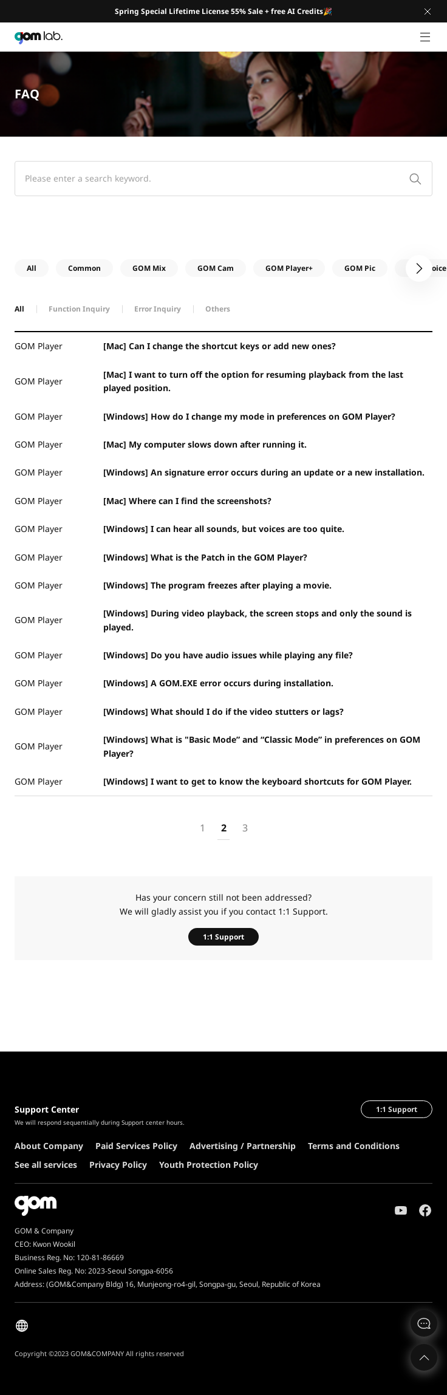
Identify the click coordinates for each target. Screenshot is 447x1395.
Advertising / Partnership (242, 1145)
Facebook (425, 1210)
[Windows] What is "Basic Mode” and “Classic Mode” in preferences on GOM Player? (261, 746)
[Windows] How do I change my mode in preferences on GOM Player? (249, 416)
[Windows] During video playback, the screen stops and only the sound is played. (257, 619)
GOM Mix (149, 268)
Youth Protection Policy (208, 1164)
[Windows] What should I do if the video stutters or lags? (223, 711)
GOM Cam (215, 268)
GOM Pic (359, 268)
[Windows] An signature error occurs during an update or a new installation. (264, 472)
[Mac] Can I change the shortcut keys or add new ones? (219, 346)
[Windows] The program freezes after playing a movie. (217, 585)
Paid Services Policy (136, 1145)
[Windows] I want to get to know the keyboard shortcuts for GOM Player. (257, 781)
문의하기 (424, 1323)
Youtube (401, 1210)
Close (427, 11)
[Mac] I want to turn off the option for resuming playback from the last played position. (253, 381)
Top (424, 1357)
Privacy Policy (118, 1164)
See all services (46, 1164)
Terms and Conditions (354, 1145)
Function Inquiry (79, 309)
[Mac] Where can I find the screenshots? (187, 500)
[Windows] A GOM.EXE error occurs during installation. (218, 683)
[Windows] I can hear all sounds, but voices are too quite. (223, 528)
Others (217, 309)
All (31, 268)
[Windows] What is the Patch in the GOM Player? (205, 557)
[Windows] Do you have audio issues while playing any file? (228, 655)
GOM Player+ (289, 268)
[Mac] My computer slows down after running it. (205, 444)
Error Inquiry (157, 309)
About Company (49, 1145)
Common (84, 268)
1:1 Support (223, 937)
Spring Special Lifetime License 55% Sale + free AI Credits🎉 (223, 11)
